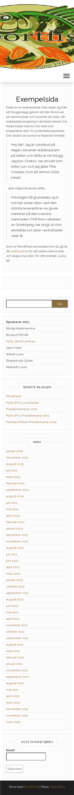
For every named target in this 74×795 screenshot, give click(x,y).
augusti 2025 (15, 464)
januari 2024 (14, 528)
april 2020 (13, 696)
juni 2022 (12, 606)
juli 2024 (11, 502)
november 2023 (17, 541)
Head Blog (57, 787)
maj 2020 (12, 689)
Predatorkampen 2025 (21, 409)
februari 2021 (15, 657)
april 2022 (13, 619)
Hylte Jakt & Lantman (21, 341)
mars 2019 (13, 722)
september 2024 (17, 490)
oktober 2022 (15, 586)
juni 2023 (12, 560)
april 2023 (13, 567)
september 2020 (17, 677)
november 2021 (16, 625)
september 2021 (17, 638)
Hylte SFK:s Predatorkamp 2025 (27, 415)
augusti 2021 (14, 644)
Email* (26, 754)
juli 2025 (11, 470)
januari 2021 (14, 664)
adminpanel (19, 251)
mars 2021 (13, 651)
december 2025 (17, 457)
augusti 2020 (15, 683)
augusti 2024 (15, 496)
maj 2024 (12, 509)
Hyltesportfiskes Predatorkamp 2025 (31, 422)
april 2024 (13, 515)
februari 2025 (15, 483)
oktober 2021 (15, 631)
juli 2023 (11, 554)
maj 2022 (12, 612)
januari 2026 (14, 451)
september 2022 (17, 593)
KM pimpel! (13, 396)
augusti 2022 (15, 599)
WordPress (31, 787)
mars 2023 (13, 573)
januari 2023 (14, 580)
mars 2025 (13, 477)
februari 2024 (15, 522)
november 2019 (17, 715)
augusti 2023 (15, 548)
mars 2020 (13, 702)
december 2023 (17, 535)
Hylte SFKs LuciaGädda (22, 402)
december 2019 (17, 709)
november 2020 (17, 670)
